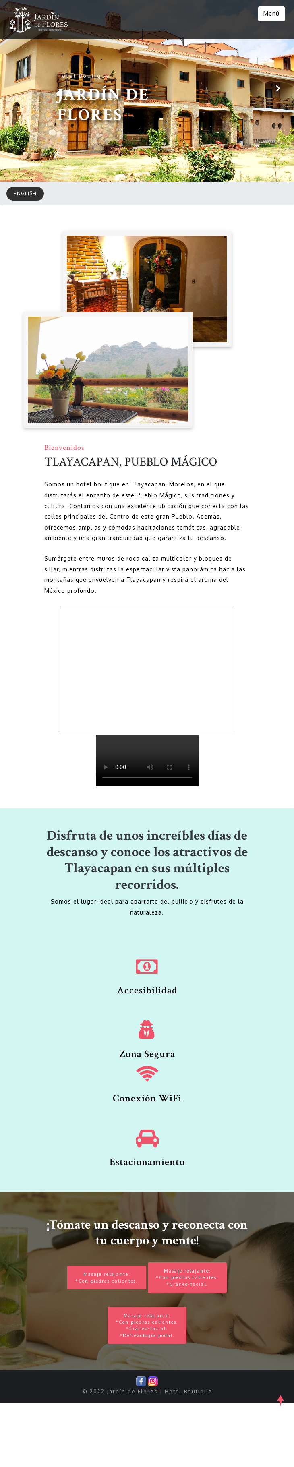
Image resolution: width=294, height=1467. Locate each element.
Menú (270, 14)
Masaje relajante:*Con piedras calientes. (103, 1331)
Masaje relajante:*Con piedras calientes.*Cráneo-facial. (190, 1331)
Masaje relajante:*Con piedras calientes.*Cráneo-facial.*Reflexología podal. (147, 1387)
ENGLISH (25, 241)
